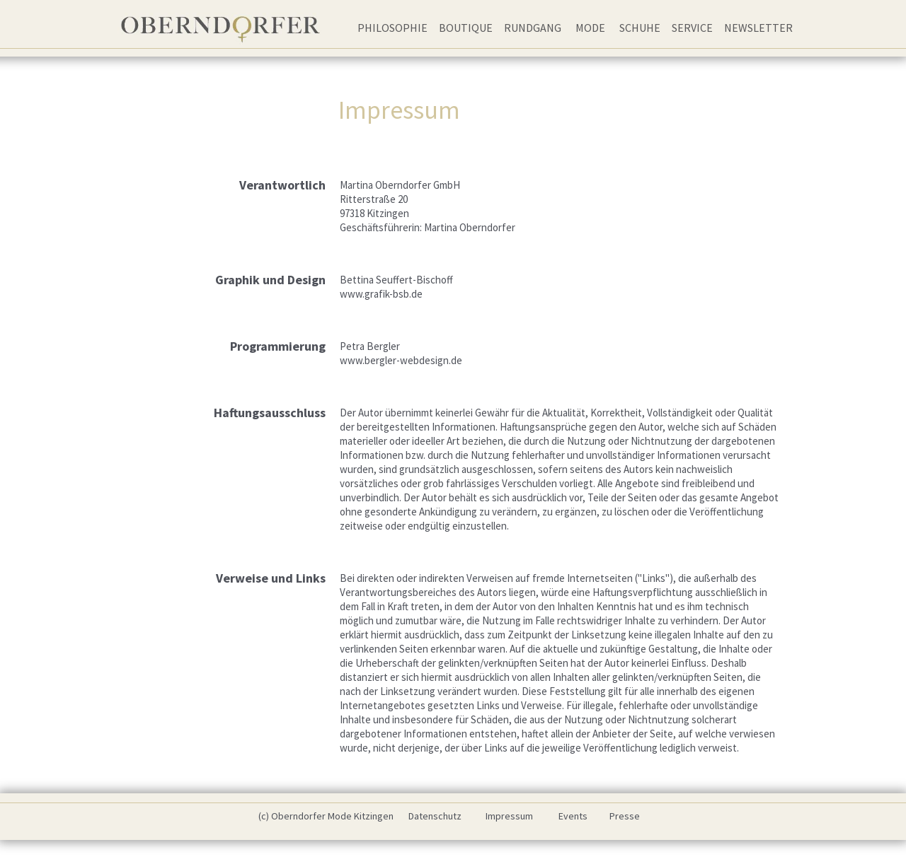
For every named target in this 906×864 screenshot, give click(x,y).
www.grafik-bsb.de (381, 293)
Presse (624, 816)
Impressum (509, 816)
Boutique (466, 28)
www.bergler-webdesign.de (401, 360)
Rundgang (532, 28)
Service (692, 28)
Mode (590, 28)
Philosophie (392, 28)
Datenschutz (434, 816)
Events (572, 816)
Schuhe (639, 28)
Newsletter (758, 28)
